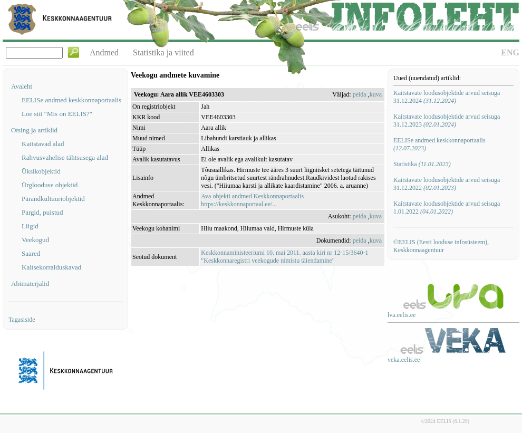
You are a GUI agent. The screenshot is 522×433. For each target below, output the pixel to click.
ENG (510, 52)
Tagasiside (21, 319)
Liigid (30, 226)
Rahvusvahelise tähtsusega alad (65, 157)
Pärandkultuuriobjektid (53, 199)
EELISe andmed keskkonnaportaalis (71, 100)
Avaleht (21, 86)
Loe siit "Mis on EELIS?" (57, 114)
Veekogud (35, 240)
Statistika (422, 164)
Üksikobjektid (41, 171)
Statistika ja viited (163, 52)
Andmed (104, 52)
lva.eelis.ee (401, 315)
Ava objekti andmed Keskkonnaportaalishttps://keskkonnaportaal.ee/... (252, 200)
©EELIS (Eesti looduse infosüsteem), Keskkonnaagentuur (441, 246)
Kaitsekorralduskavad (51, 267)
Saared (31, 253)
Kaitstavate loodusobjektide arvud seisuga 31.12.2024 (446, 96)
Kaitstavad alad (43, 144)
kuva (376, 94)
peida (359, 94)
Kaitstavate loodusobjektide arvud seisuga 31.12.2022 (446, 183)
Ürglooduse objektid (50, 185)
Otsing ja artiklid (34, 130)
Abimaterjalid (30, 283)
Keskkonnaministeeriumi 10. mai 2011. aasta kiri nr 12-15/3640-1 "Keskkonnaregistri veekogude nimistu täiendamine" (284, 256)
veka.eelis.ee (404, 359)
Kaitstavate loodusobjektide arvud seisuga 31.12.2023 (446, 120)
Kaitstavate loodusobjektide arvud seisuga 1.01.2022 (446, 207)
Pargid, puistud (42, 212)
